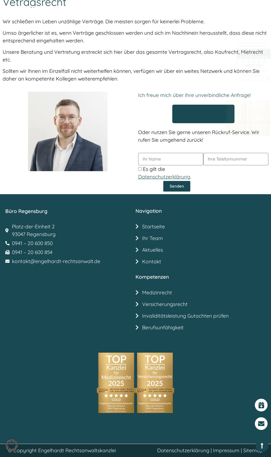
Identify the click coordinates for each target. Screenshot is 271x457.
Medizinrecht (157, 292)
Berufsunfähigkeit (163, 327)
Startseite (153, 226)
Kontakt (151, 261)
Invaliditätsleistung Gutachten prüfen (186, 316)
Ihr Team (152, 238)
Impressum (226, 450)
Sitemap (253, 450)
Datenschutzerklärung (183, 450)
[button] (138, 12)
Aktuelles (152, 250)
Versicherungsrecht (165, 304)
